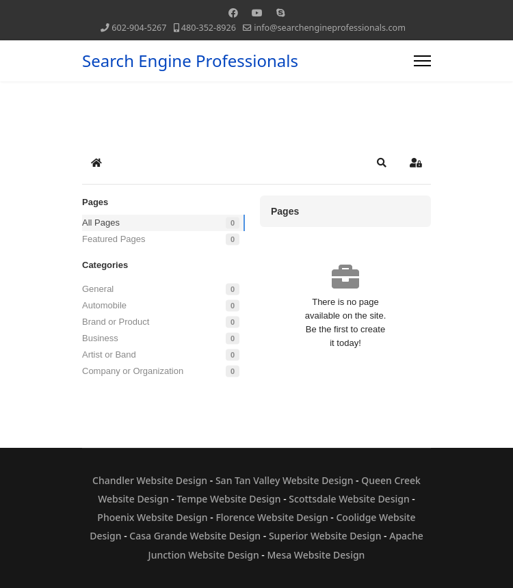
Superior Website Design (325, 535)
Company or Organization (132, 371)
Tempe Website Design (228, 498)
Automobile (104, 305)
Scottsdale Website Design (349, 498)
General (98, 289)
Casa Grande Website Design (195, 535)
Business (100, 338)
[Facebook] (233, 12)
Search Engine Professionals (190, 61)
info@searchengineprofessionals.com (330, 28)
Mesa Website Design (316, 554)
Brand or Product (115, 322)
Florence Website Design (271, 517)
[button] (381, 163)
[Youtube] (257, 12)
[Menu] (422, 60)
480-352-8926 (208, 28)
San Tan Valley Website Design (284, 480)
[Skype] (280, 12)
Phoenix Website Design (152, 517)
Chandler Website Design (149, 480)
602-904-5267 (138, 28)
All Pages (101, 222)
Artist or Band (109, 354)
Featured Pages (114, 239)
